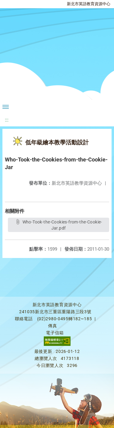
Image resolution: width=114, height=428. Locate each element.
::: (7, 120)
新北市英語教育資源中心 (88, 4)
